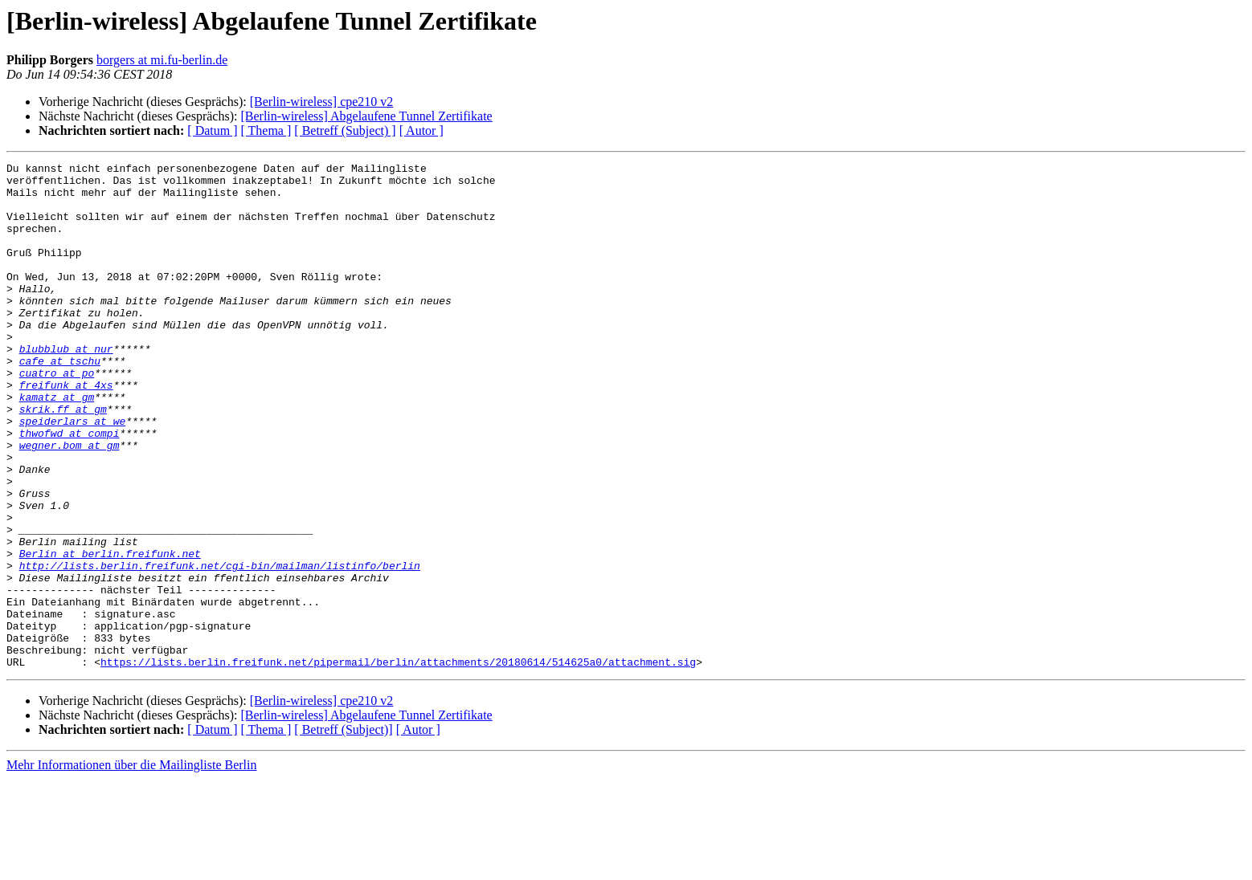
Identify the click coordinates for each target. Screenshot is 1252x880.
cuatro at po (57, 416)
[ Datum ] (212, 130)
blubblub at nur (66, 387)
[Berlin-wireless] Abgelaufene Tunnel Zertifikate (366, 116)
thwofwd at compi (69, 488)
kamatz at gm (57, 445)
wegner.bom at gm (69, 502)
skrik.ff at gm (63, 459)
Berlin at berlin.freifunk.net (110, 632)
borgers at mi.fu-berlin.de (161, 60)
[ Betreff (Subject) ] (344, 130)
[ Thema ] (266, 130)
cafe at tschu (59, 401)
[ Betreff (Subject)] (343, 830)
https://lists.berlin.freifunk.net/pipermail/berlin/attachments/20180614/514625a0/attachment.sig (398, 763)
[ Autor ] (421, 130)
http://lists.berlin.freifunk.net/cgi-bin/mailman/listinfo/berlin (219, 647)
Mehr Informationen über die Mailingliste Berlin (131, 866)
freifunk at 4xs (66, 430)
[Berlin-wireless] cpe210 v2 (322, 101)
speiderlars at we (72, 473)
